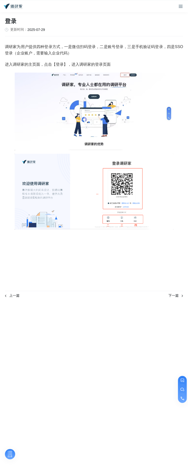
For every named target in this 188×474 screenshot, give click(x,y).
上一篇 (12, 296)
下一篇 (175, 296)
